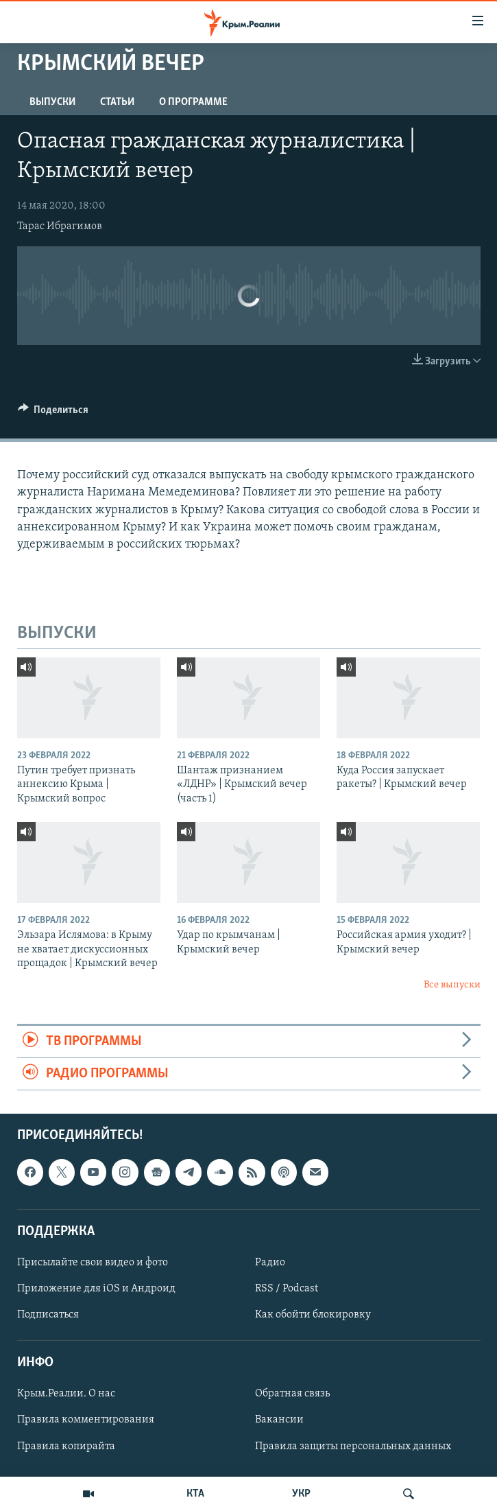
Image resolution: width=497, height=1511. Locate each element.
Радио (270, 1262)
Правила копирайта (66, 1446)
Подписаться (48, 1315)
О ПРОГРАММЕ (193, 102)
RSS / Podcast (286, 1288)
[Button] (53, 413)
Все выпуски (452, 985)
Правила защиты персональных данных (353, 1446)
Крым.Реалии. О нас (66, 1394)
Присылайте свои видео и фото (92, 1262)
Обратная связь (292, 1394)
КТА (195, 1493)
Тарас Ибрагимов (59, 226)
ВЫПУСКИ (52, 102)
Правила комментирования (85, 1420)
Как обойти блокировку (313, 1315)
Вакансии (279, 1420)
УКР (301, 1493)
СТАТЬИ (117, 102)
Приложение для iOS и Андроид (96, 1288)
